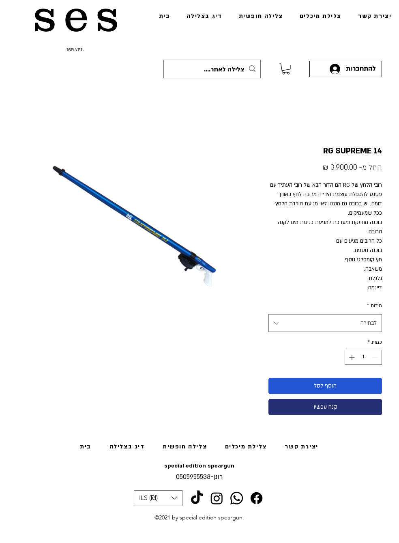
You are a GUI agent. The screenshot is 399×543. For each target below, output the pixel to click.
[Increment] (351, 357)
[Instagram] (217, 498)
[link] (286, 69)
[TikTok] (197, 498)
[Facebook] (256, 498)
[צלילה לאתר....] (212, 70)
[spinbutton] (363, 357)
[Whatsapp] (237, 498)
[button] (158, 498)
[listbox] (158, 498)
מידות (374, 305)
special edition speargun (199, 466)
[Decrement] (376, 357)
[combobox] (325, 323)
